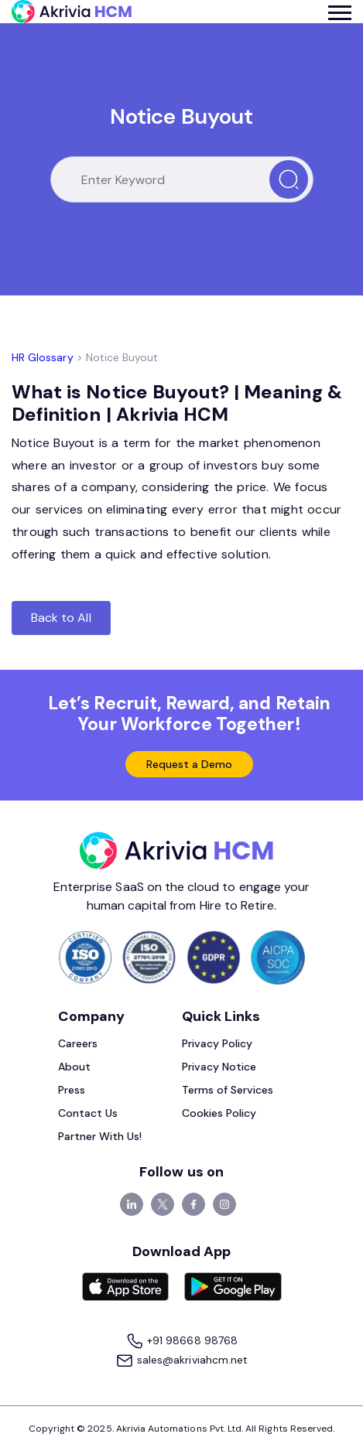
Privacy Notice (219, 1067)
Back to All (61, 617)
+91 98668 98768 (181, 1341)
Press (71, 1090)
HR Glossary (43, 357)
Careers (78, 1043)
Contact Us (88, 1113)
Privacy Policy (217, 1043)
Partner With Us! (100, 1136)
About (74, 1067)
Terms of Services (228, 1090)
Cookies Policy (219, 1113)
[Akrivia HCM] (72, 11)
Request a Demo (189, 764)
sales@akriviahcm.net (181, 1361)
